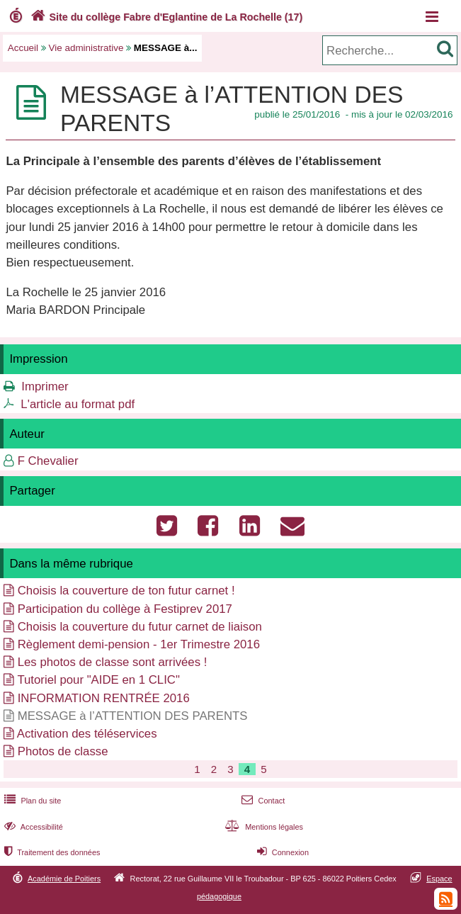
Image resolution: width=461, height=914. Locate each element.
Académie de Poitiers (64, 878)
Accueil (23, 48)
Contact (262, 800)
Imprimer (44, 386)
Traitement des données (50, 852)
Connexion (281, 852)
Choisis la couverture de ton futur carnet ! (126, 590)
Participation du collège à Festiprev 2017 (125, 609)
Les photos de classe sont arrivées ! (112, 662)
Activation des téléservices (87, 733)
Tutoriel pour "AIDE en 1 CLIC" (98, 680)
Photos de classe (63, 751)
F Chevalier (48, 461)
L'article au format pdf (78, 404)
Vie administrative (86, 48)
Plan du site (31, 800)
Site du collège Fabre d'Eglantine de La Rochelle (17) (165, 17)
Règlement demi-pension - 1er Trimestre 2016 (139, 644)
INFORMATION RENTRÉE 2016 (104, 698)
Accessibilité (32, 827)
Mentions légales (262, 827)
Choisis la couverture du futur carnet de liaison (140, 626)
